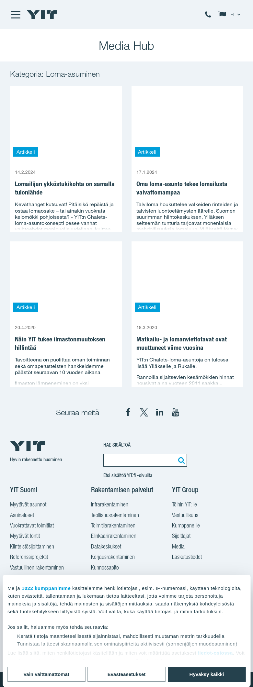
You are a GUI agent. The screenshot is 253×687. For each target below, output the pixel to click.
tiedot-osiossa (215, 653)
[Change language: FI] (230, 14)
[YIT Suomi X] (144, 412)
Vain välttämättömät (46, 674)
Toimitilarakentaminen (113, 526)
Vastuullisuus (185, 516)
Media (178, 547)
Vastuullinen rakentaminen (37, 568)
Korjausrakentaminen (113, 557)
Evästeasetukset (127, 674)
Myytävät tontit (25, 536)
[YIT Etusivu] (42, 14)
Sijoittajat (181, 536)
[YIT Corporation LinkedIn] (160, 412)
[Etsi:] (180, 460)
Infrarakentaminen (109, 505)
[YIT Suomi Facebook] (128, 412)
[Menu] (15, 14)
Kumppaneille (186, 526)
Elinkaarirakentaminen (113, 536)
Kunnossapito (105, 568)
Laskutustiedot (187, 557)
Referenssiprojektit (29, 557)
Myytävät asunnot (28, 505)
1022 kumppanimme (46, 588)
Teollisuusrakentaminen (115, 516)
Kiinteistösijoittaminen (32, 547)
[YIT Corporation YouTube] (175, 412)
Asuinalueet (22, 516)
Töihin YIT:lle (184, 505)
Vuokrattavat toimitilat (32, 526)
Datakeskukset (106, 547)
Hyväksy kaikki (207, 674)
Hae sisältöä (117, 445)
